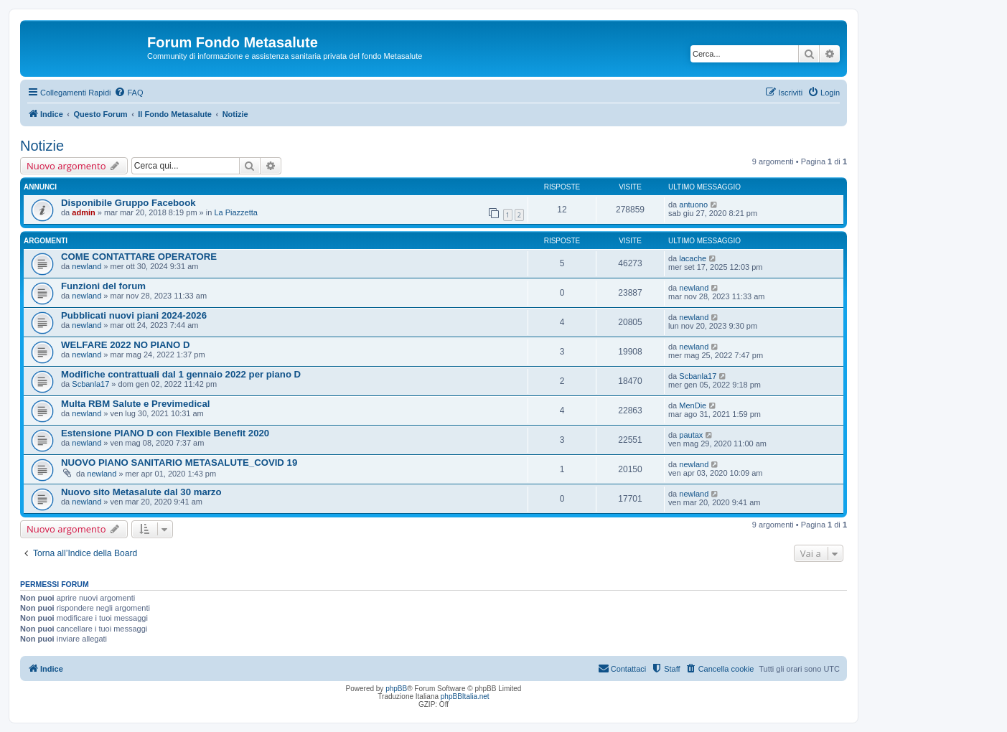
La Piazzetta (236, 212)
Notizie (42, 146)
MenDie (692, 405)
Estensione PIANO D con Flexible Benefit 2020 (165, 433)
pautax (691, 435)
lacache (692, 258)
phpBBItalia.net (465, 696)
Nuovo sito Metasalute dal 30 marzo (141, 492)
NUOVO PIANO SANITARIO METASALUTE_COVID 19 (179, 462)
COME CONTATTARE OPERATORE (139, 256)
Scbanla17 (90, 384)
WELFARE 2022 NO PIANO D (125, 344)
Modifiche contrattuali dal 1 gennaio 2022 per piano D (181, 374)
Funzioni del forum (103, 286)
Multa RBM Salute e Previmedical (135, 403)
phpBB (396, 689)
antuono (693, 204)
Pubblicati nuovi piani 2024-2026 (134, 315)
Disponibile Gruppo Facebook (128, 202)
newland (86, 266)
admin (83, 212)
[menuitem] (128, 92)
